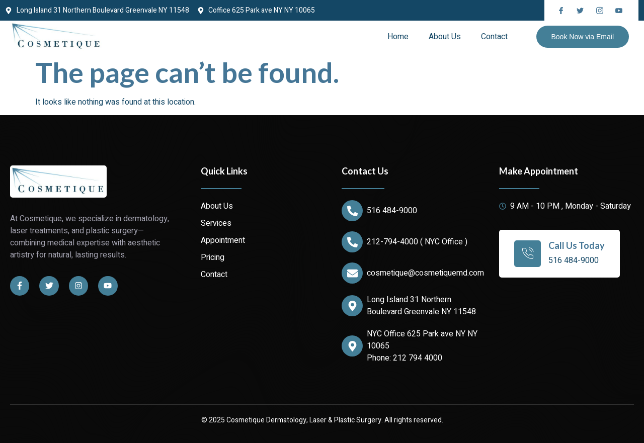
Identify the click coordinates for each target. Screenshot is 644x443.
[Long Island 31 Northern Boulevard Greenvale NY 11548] (352, 305)
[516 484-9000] (352, 210)
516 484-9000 (392, 211)
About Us (445, 37)
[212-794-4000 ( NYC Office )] (352, 241)
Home (398, 37)
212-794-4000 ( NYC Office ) (417, 242)
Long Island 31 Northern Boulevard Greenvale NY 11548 (421, 306)
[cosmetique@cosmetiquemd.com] (352, 273)
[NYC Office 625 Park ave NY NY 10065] (352, 346)
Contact (494, 37)
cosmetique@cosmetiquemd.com (425, 273)
